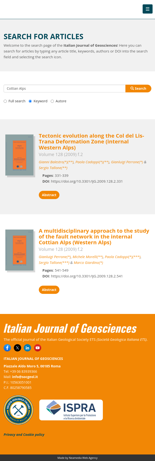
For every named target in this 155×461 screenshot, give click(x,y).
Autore (58, 101)
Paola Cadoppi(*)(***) (122, 256)
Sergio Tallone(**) (53, 167)
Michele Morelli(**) (88, 256)
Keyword (38, 101)
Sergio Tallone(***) (54, 262)
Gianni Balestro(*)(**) (56, 161)
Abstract (49, 195)
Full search (14, 101)
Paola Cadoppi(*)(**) (92, 161)
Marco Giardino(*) (88, 262)
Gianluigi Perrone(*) (127, 161)
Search (138, 88)
